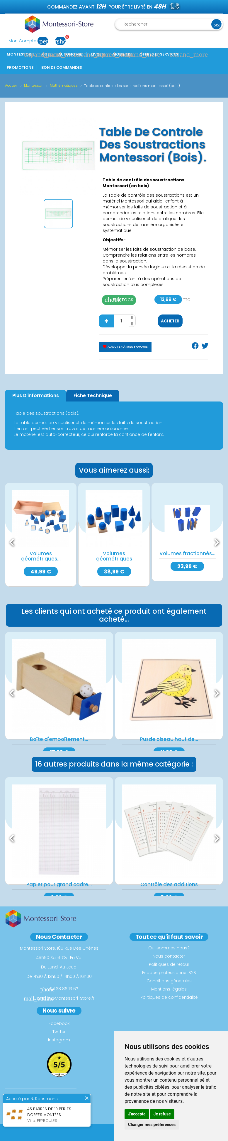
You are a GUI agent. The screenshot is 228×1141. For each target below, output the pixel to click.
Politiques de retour (169, 964)
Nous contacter (169, 956)
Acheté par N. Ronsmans (32, 1099)
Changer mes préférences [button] (152, 1124)
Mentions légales (169, 989)
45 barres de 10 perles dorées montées (49, 1111)
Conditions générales (169, 981)
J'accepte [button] (137, 1114)
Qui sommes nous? (169, 948)
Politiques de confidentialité (169, 997)
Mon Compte (30, 41)
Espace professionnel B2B (169, 973)
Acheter (170, 321)
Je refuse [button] (162, 1114)
